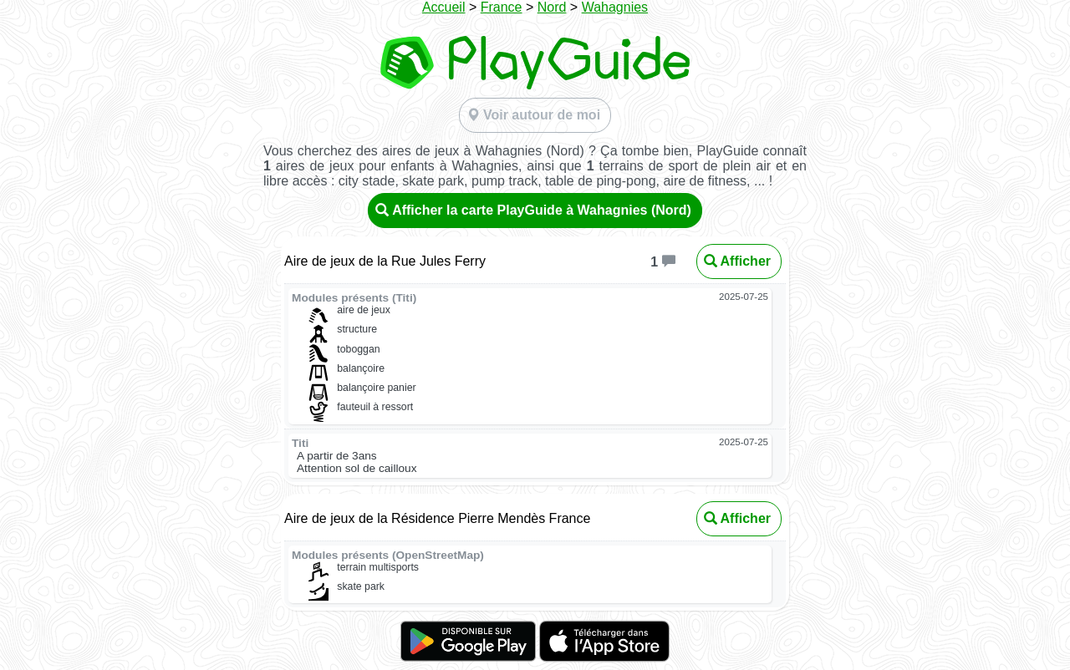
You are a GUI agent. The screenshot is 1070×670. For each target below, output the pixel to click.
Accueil (444, 7)
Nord (552, 7)
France (501, 7)
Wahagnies (615, 7)
